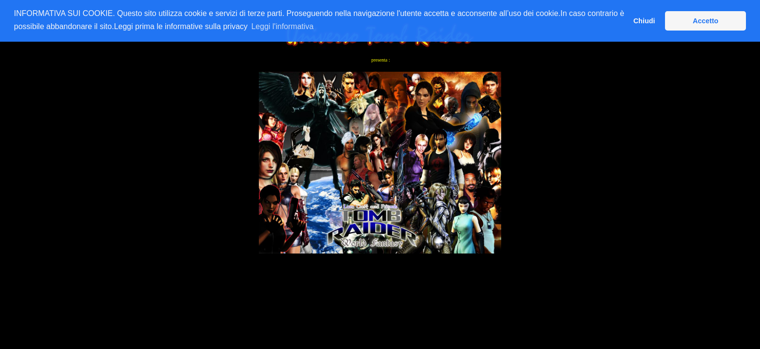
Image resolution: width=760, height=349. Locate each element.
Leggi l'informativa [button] (282, 26)
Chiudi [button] (644, 21)
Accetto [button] (705, 21)
